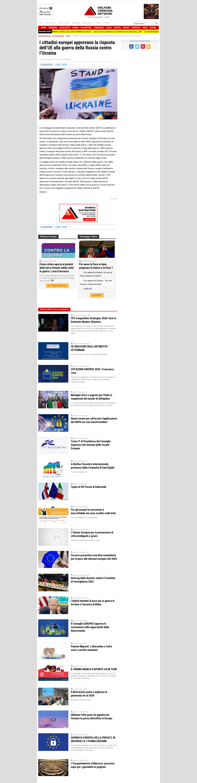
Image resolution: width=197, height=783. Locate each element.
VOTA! (97, 295)
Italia (109, 27)
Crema (75, 27)
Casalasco (64, 27)
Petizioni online (48, 236)
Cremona (52, 27)
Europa (117, 27)
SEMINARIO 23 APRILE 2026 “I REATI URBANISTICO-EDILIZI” (74, 31)
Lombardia (99, 27)
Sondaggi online (88, 236)
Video (144, 27)
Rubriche (136, 27)
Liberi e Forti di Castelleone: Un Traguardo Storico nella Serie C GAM (121, 31)
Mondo (126, 27)
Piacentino (86, 27)
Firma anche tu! (57, 285)
